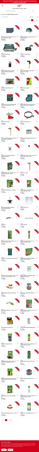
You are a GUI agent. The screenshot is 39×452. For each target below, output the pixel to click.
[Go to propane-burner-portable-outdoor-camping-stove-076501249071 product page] (10, 51)
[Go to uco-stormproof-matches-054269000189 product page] (10, 410)
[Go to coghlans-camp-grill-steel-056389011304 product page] (10, 85)
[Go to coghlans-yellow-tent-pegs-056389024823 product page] (29, 358)
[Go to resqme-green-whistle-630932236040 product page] (10, 307)
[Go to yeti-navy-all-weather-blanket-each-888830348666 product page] (10, 33)
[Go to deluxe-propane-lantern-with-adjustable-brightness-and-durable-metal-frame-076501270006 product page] (29, 85)
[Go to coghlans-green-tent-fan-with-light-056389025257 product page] (10, 101)
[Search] (33, 11)
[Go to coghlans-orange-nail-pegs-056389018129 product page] (29, 238)
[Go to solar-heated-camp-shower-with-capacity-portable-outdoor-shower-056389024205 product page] (10, 187)
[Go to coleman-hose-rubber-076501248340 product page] (29, 118)
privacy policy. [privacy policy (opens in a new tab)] (27, 445)
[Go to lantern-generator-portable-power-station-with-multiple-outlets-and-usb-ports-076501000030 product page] (29, 221)
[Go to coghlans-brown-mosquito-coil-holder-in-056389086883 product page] (29, 255)
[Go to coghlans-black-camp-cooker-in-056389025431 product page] (29, 152)
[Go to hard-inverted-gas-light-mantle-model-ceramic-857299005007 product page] (29, 272)
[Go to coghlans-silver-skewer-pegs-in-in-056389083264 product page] (29, 392)
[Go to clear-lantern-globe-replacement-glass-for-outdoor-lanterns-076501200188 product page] (29, 204)
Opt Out (10, 449)
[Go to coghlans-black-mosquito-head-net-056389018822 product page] (10, 358)
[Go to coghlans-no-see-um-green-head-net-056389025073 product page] (10, 392)
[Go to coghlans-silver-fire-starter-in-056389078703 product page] (29, 307)
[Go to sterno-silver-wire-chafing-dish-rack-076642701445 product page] (10, 272)
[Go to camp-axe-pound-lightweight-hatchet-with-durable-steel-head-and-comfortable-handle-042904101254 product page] (29, 169)
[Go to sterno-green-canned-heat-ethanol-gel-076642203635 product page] (29, 289)
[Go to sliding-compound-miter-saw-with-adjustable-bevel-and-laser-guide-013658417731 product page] (10, 221)
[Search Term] (19, 11)
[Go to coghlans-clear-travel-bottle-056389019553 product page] (29, 410)
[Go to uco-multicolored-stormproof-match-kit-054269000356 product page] (10, 289)
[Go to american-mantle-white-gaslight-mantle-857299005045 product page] (29, 324)
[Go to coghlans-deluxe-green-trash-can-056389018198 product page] (29, 101)
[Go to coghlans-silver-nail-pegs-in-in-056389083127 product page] (29, 340)
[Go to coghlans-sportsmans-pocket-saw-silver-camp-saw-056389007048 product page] (10, 375)
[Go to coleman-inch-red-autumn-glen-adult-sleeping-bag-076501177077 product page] (10, 67)
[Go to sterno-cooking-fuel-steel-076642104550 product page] (29, 375)
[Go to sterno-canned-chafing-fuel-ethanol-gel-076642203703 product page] (29, 135)
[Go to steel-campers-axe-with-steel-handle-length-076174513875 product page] (29, 67)
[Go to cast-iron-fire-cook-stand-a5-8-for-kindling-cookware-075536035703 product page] (10, 152)
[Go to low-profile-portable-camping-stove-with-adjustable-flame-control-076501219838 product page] (29, 51)
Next (37, 20)
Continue (4, 449)
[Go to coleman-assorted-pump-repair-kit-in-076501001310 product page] (10, 238)
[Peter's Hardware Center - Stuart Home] (19, 5)
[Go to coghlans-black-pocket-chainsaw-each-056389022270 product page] (10, 169)
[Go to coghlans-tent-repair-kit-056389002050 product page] (10, 340)
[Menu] (2, 5)
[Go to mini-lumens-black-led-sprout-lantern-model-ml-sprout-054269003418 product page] (10, 204)
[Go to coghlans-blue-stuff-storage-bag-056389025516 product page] (10, 255)
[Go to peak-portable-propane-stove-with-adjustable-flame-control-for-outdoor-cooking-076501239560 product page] (10, 118)
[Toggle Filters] (37, 17)
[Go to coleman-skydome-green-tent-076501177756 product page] (29, 33)
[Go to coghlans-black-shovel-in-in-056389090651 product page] (29, 187)
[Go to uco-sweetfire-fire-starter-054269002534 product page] (10, 324)
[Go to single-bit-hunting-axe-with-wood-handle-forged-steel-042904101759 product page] (10, 135)
